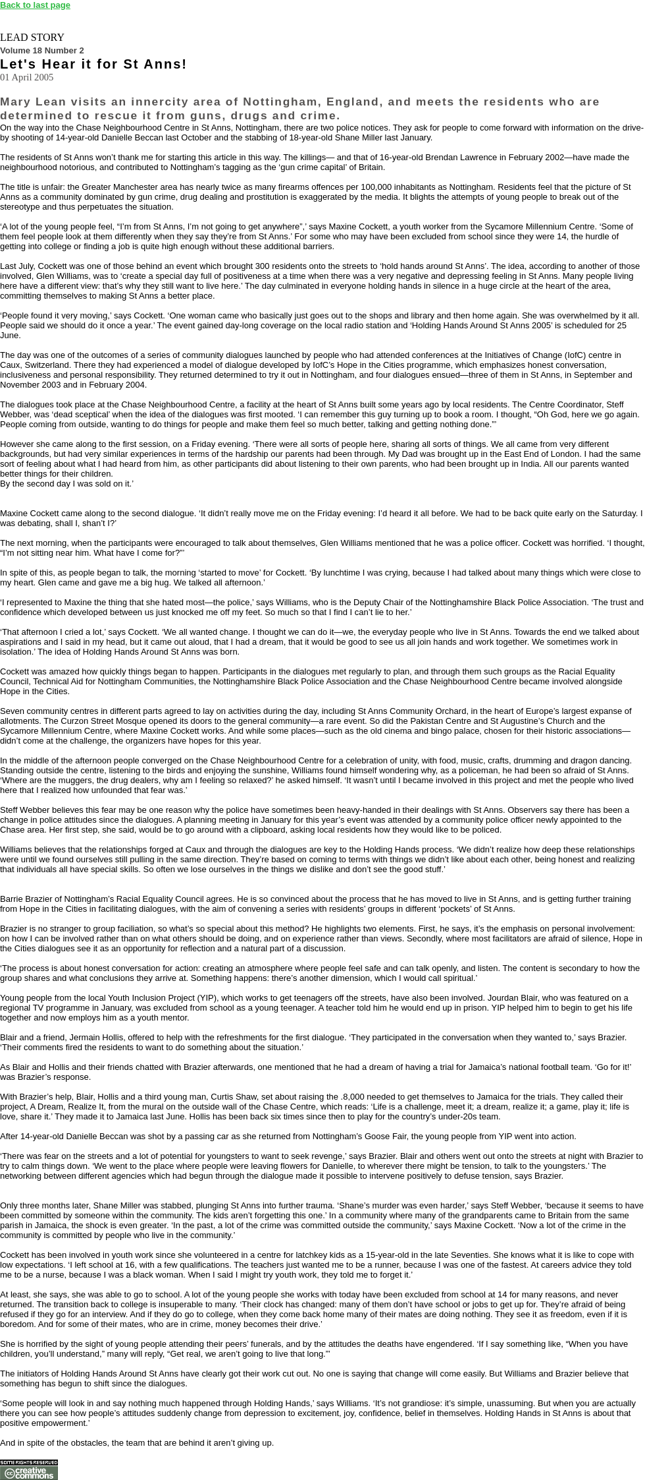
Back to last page (35, 5)
